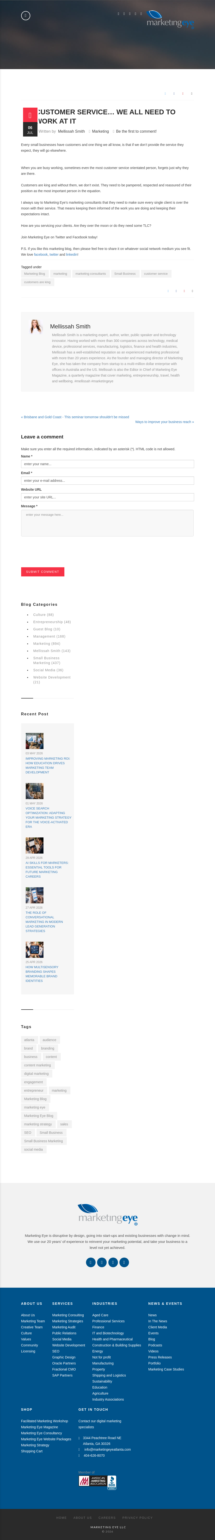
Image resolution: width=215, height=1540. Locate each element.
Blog (151, 1339)
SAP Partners (62, 1375)
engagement (33, 1082)
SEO (27, 1133)
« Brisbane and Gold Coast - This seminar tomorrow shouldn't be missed (75, 417)
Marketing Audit (64, 1327)
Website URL (31, 489)
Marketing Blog (34, 273)
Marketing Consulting (68, 1315)
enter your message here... (107, 523)
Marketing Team (33, 1321)
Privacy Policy (138, 1518)
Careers (107, 1518)
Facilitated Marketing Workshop (44, 1421)
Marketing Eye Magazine (39, 1427)
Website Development (68, 1345)
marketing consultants (90, 273)
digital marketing (36, 1074)
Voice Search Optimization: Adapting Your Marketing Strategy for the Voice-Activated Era (49, 818)
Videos (153, 1351)
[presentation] (57, 557)
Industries (104, 1303)
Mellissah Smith (71, 131)
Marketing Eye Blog (38, 1116)
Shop (27, 1409)
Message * (29, 506)
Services (62, 1303)
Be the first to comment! (136, 131)
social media (33, 1149)
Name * (26, 456)
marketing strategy (38, 1124)
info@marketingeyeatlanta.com (105, 1449)
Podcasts (155, 1345)
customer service (156, 273)
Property (98, 1369)
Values (26, 1339)
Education (99, 1387)
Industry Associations (108, 1399)
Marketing (100, 131)
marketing (60, 273)
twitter (53, 254)
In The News (157, 1321)
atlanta (29, 1040)
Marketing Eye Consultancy (41, 1433)
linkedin (71, 254)
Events (153, 1333)
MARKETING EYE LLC (108, 1527)
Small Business (125, 273)
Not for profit (101, 1357)
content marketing (37, 1065)
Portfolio (154, 1363)
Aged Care (100, 1315)
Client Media (157, 1327)
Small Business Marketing (43, 1141)
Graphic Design (64, 1357)
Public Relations (64, 1333)
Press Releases (160, 1357)
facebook (40, 254)
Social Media (62, 1339)
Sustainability (102, 1381)
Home (61, 1518)
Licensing (28, 1351)
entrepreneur (33, 1090)
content (51, 1057)
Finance (98, 1327)
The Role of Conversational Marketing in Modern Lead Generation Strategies (44, 922)
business (30, 1057)
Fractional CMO (64, 1369)
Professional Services (108, 1321)
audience (49, 1040)
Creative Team (32, 1327)
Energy (97, 1351)
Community (29, 1345)
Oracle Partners (64, 1363)
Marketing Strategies (67, 1321)
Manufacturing (103, 1363)
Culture (26, 1333)
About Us (32, 1303)
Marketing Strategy (35, 1445)
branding (47, 1048)
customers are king (37, 282)
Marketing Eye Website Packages (46, 1439)
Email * (26, 473)
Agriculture (100, 1393)
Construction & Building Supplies (116, 1345)
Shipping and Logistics (109, 1375)
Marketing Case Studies (166, 1369)
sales (64, 1124)
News (152, 1315)
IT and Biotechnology (108, 1333)
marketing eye (34, 1107)
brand (28, 1048)
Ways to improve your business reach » (164, 422)
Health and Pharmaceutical (112, 1339)
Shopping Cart (32, 1451)
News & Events (165, 1303)
